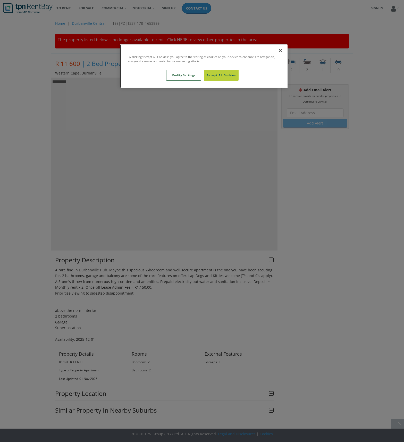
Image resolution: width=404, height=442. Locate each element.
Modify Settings (184, 75)
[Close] (280, 50)
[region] (204, 66)
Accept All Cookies (221, 75)
